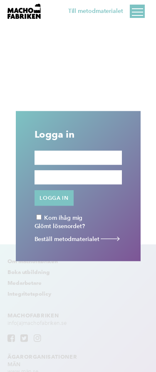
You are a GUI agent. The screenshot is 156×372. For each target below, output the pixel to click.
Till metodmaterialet (95, 11)
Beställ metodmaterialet (77, 239)
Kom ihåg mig (59, 217)
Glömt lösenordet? (60, 226)
